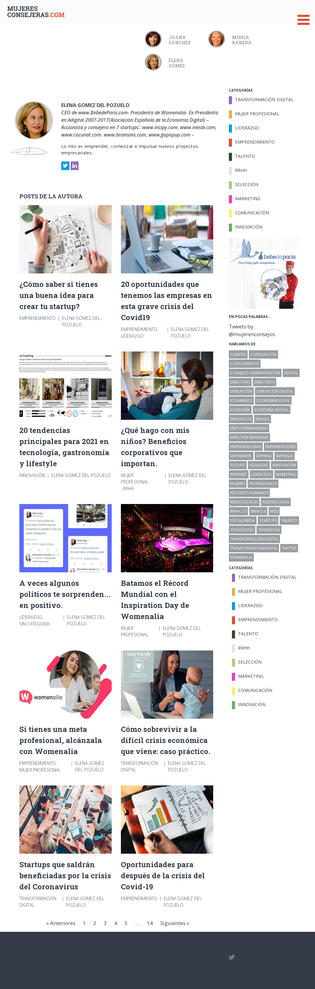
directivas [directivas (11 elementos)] (240, 382)
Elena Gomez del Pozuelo (95, 105)
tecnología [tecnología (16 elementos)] (242, 529)
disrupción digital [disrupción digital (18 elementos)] (275, 391)
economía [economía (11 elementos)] (240, 409)
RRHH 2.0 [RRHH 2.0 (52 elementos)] (238, 511)
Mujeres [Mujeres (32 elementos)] (237, 483)
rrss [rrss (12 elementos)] (274, 511)
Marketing (247, 198)
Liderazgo (132, 336)
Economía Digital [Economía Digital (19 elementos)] (271, 409)
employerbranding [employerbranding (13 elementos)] (249, 428)
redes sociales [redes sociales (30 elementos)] (244, 502)
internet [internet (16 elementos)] (238, 474)
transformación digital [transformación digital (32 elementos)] (254, 539)
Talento (245, 156)
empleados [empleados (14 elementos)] (240, 419)
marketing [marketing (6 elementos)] (286, 474)
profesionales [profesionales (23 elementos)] (263, 483)
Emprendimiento (37, 318)
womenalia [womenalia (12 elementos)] (241, 557)
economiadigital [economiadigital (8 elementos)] (273, 400)
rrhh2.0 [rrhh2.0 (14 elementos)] (258, 511)
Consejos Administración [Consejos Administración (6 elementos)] (255, 372)
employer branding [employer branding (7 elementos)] (249, 437)
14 (150, 923)
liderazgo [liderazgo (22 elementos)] (261, 474)
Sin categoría (34, 624)
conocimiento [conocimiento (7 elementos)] (244, 363)
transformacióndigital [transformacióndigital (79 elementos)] (253, 548)
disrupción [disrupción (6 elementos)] (241, 391)
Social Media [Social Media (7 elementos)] (242, 520)
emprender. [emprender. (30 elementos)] (241, 456)
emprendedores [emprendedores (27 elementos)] (280, 446)
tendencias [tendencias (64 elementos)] (269, 529)
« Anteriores (60, 923)
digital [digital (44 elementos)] (291, 372)
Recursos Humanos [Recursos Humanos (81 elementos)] (249, 492)
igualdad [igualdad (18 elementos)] (258, 465)
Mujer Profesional (134, 478)
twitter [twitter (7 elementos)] (289, 548)
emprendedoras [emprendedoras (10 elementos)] (245, 446)
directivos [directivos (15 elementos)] (264, 382)
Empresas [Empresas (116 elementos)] (284, 456)
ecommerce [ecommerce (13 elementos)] (241, 400)
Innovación (32, 475)
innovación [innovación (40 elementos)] (284, 465)
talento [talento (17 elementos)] (289, 520)
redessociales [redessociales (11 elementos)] (275, 502)
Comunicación (252, 213)
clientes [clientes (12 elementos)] (238, 354)
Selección (246, 184)
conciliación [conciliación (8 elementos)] (263, 354)
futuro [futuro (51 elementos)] (237, 465)
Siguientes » (174, 923)
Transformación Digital (139, 766)
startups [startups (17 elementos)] (268, 520)
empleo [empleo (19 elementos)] (262, 419)
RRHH (128, 488)
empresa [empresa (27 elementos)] (264, 456)
